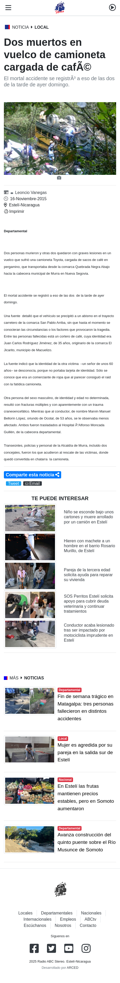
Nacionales (91, 913)
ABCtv (90, 919)
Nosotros (63, 925)
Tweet (13, 483)
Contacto (88, 925)
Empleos (68, 919)
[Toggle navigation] (7, 7)
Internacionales (37, 919)
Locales (25, 913)
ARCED (72, 968)
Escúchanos (35, 925)
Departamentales (57, 913)
